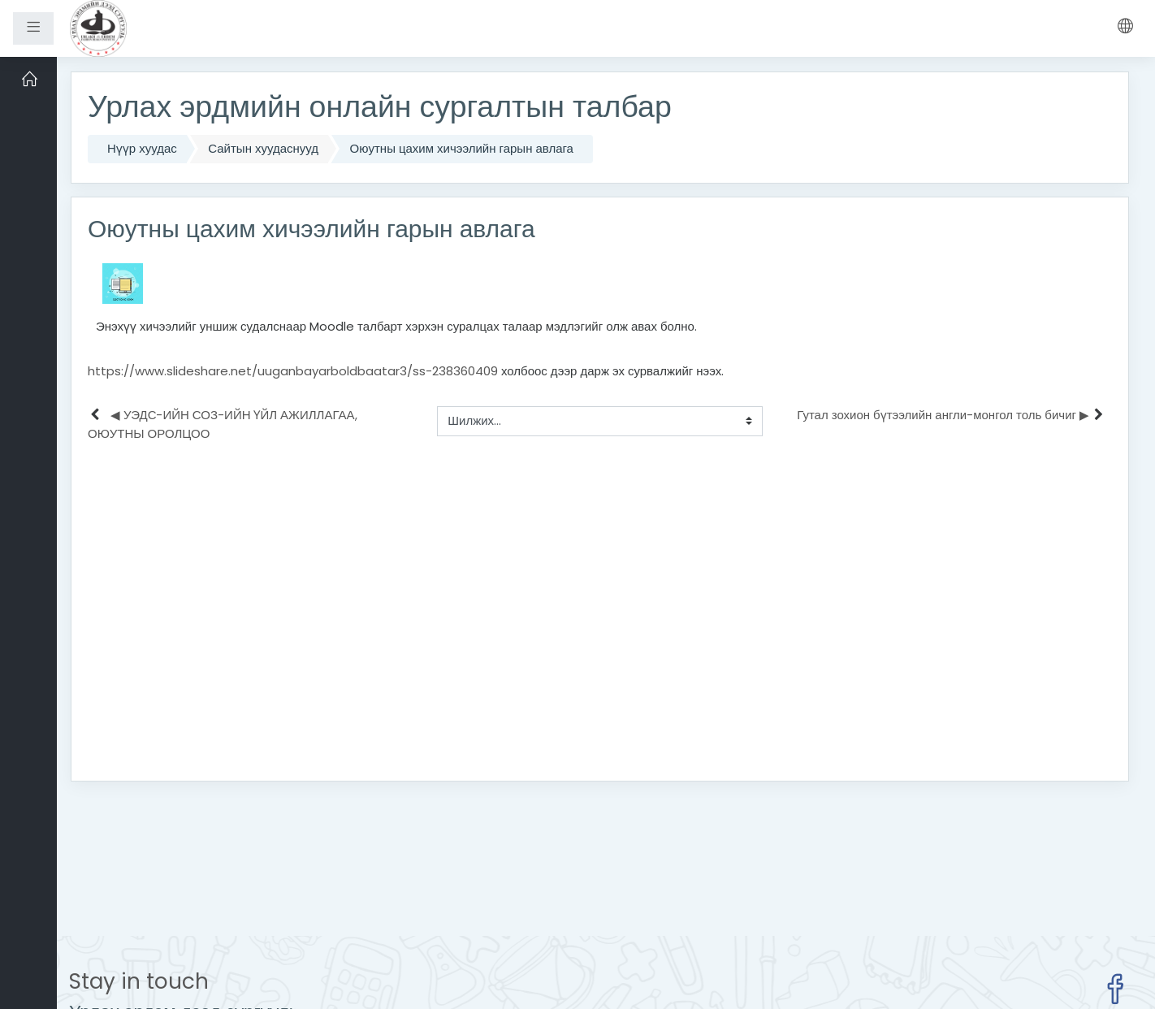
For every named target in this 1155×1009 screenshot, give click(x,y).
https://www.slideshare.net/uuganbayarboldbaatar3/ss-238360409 (293, 370)
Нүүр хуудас (142, 148)
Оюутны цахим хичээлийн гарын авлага (461, 148)
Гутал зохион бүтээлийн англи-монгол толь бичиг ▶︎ (943, 414)
